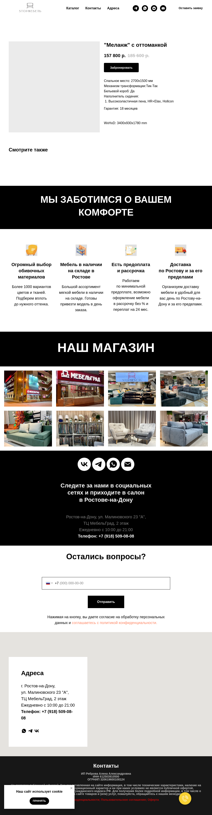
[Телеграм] (136, 8)
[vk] (84, 464)
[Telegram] (98, 464)
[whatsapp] (145, 8)
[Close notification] (71, 788)
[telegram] (30, 730)
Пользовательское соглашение (123, 799)
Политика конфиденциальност (75, 799)
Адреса (113, 8)
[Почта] (163, 8)
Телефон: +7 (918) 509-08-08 (106, 536)
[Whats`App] (113, 464)
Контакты (93, 8)
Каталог (72, 8)
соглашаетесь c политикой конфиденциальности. (114, 623)
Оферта (153, 799)
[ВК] (154, 8)
